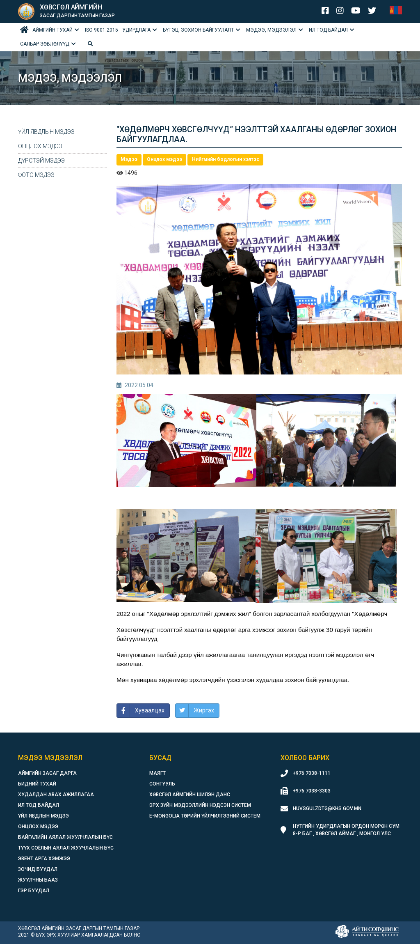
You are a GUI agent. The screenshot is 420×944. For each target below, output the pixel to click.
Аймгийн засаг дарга (47, 773)
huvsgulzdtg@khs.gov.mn (327, 808)
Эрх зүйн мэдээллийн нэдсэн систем (200, 805)
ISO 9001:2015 (101, 30)
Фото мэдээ (36, 175)
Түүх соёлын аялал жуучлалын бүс (66, 848)
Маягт (157, 773)
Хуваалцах (149, 710)
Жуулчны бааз (38, 880)
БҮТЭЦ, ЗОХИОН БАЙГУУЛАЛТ (198, 30)
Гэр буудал (33, 890)
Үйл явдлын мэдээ (46, 132)
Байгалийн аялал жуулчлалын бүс (65, 837)
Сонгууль (162, 784)
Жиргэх (204, 710)
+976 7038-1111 (312, 773)
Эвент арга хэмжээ (44, 858)
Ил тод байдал (328, 30)
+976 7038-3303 (312, 791)
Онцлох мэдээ (40, 146)
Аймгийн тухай (52, 30)
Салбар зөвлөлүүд (44, 44)
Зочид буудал (37, 869)
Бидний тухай (37, 784)
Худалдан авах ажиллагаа (56, 794)
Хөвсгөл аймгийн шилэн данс (189, 794)
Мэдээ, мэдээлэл (271, 30)
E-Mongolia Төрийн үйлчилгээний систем (204, 816)
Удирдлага (136, 30)
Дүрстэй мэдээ (41, 160)
